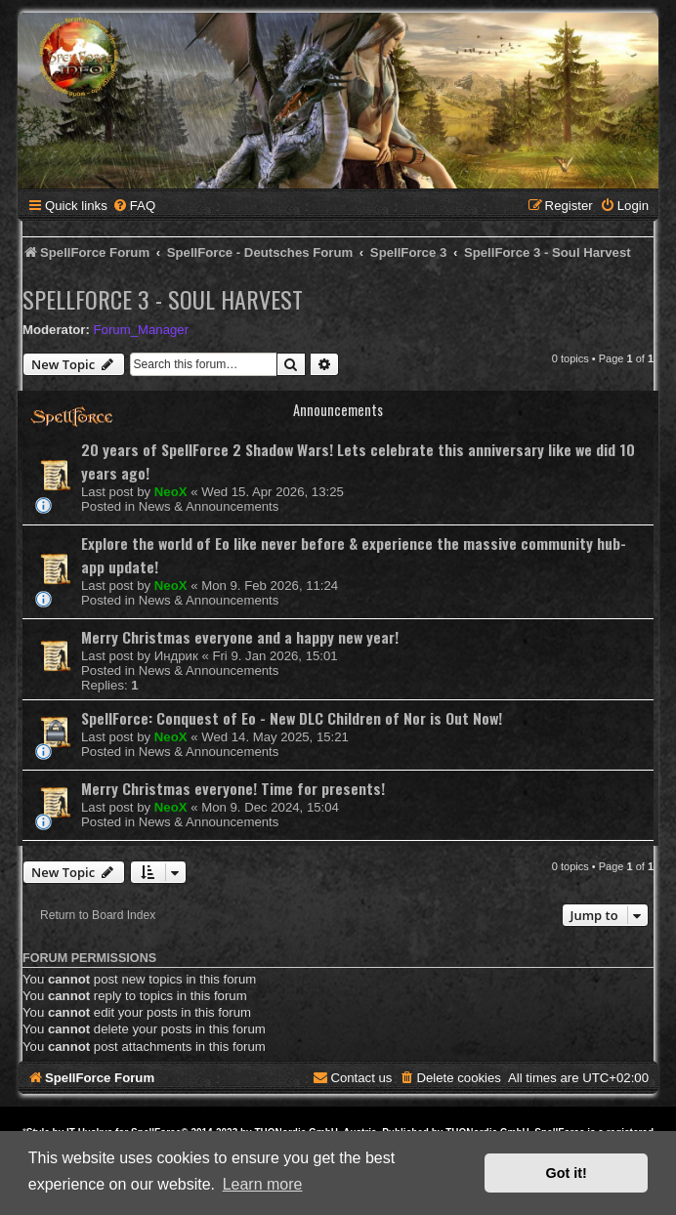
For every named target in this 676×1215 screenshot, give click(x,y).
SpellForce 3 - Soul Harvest (162, 298)
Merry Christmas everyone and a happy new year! (240, 637)
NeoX (171, 491)
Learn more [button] (263, 1184)
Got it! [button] (566, 1173)
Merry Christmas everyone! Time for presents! (233, 788)
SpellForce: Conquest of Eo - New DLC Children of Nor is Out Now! (291, 718)
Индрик (176, 656)
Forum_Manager (141, 329)
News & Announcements (209, 506)
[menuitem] (133, 205)
